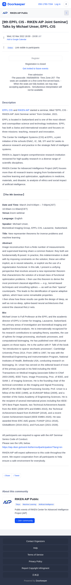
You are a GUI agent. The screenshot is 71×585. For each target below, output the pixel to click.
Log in (57, 4)
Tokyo (18, 504)
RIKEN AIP (23, 110)
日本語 (35, 575)
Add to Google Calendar (16, 39)
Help (35, 548)
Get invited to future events (35, 68)
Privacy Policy (35, 561)
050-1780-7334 (45, 4)
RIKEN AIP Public (19, 13)
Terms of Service (35, 554)
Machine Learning (29, 504)
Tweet (16, 476)
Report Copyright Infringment (35, 568)
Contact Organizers (35, 541)
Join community (25, 520)
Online (10, 48)
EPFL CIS (7, 110)
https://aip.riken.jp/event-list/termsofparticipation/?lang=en (32, 447)
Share (7, 476)
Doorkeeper (41, 580)
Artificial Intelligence (46, 504)
